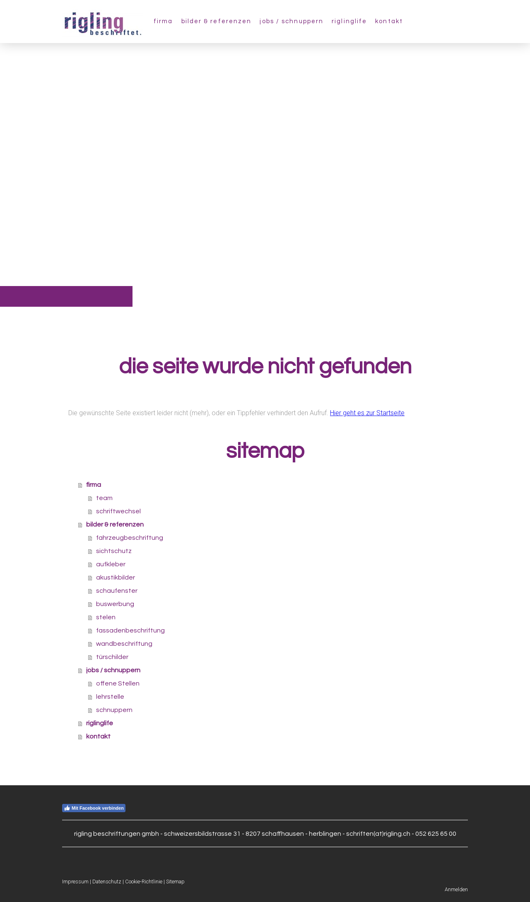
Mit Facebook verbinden (94, 808)
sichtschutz (114, 551)
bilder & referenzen (216, 21)
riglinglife (349, 21)
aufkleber (110, 564)
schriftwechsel (118, 511)
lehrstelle (110, 696)
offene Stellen (118, 683)
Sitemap (175, 881)
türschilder (112, 657)
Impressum (75, 881)
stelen (106, 617)
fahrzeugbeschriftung (129, 537)
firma (163, 21)
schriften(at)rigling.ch (378, 833)
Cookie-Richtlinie (143, 881)
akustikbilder (115, 577)
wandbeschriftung (124, 643)
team (104, 498)
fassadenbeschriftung (130, 630)
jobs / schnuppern (291, 21)
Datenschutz (106, 881)
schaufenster (116, 590)
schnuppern (114, 710)
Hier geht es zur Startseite (367, 413)
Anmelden (456, 889)
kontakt (389, 21)
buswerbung (115, 604)
